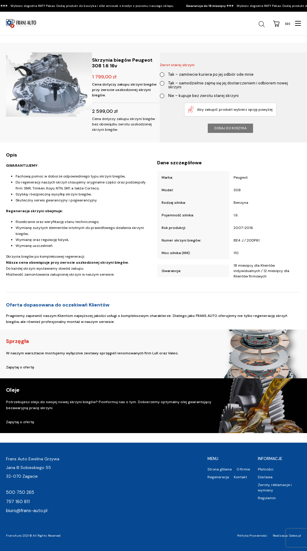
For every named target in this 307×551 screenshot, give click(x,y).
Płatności (265, 469)
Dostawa (265, 477)
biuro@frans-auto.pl (26, 511)
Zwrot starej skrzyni (177, 65)
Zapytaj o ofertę (20, 367)
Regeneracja (218, 477)
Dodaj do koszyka (230, 128)
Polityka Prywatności (252, 536)
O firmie (243, 469)
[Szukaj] (262, 24)
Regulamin (267, 498)
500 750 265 (20, 492)
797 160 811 (18, 502)
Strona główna (219, 469)
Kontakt (240, 477)
